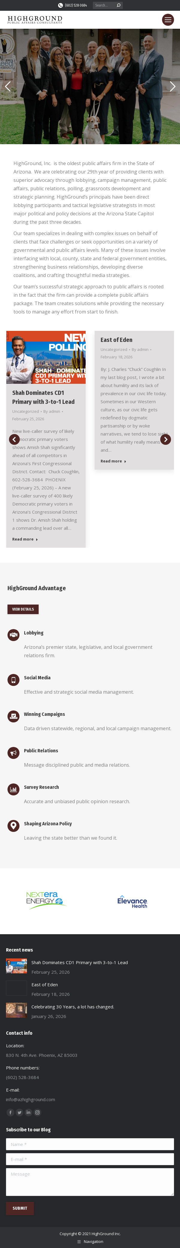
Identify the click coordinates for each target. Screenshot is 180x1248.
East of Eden (116, 339)
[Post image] (16, 965)
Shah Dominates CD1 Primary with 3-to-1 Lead (79, 962)
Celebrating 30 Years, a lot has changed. (72, 1007)
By (51, 411)
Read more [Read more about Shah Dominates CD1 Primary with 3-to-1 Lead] (25, 539)
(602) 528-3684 (72, 5)
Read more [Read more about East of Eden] (113, 461)
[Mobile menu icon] (168, 20)
